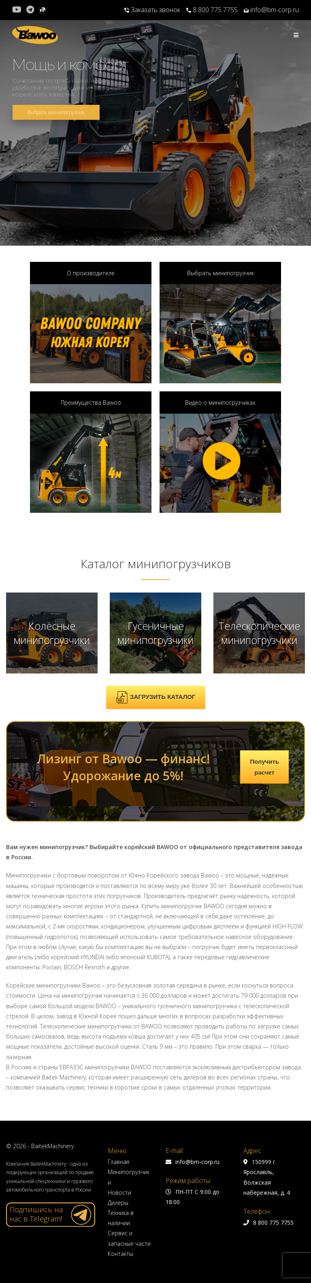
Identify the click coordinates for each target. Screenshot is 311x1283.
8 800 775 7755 (212, 9)
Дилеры (118, 1203)
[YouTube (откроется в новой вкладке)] (18, 10)
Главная (118, 1162)
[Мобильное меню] (296, 35)
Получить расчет (264, 767)
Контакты (120, 1254)
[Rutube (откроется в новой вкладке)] (42, 10)
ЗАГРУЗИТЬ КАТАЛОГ (155, 697)
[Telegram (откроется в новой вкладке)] (30, 10)
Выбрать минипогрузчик (56, 112)
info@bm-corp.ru (271, 9)
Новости (119, 1192)
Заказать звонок (152, 9)
